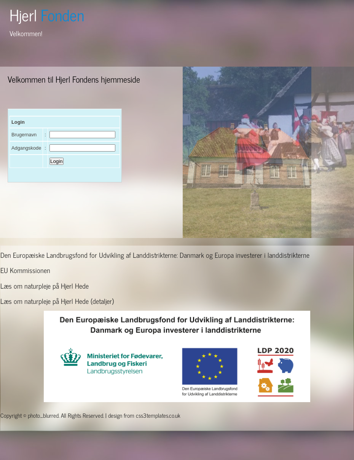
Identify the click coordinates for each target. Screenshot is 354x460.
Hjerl (47, 14)
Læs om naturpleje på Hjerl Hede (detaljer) (57, 301)
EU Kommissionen (25, 270)
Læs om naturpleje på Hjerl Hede (44, 285)
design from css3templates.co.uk (144, 415)
